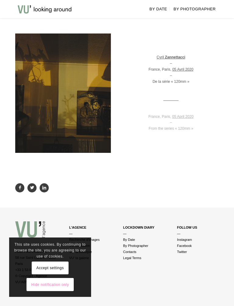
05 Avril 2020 (182, 69)
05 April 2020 (182, 116)
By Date (129, 239)
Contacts (129, 252)
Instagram (184, 239)
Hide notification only (50, 285)
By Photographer (135, 246)
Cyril (171, 57)
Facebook (184, 246)
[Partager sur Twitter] (32, 187)
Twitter (182, 252)
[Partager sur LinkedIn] (44, 187)
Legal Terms (132, 258)
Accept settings (50, 268)
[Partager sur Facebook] (19, 187)
